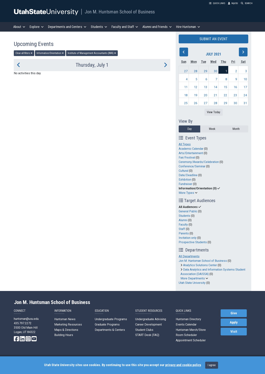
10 (245, 79)
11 (186, 87)
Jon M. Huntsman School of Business (120, 12)
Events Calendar (186, 324)
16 (235, 87)
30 (215, 71)
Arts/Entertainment (191, 153)
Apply (234, 322)
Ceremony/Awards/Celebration (199, 162)
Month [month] (236, 129)
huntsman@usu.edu (26, 319)
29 (205, 71)
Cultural (183, 170)
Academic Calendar (191, 148)
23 (235, 95)
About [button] (19, 27)
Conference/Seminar (192, 166)
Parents (184, 233)
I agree (212, 365)
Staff (182, 229)
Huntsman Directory (188, 319)
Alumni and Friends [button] (157, 27)
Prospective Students (193, 242)
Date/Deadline (188, 175)
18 (186, 95)
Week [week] (212, 129)
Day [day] (189, 129)
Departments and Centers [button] (67, 27)
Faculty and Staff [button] (125, 27)
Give (234, 313)
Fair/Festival (187, 157)
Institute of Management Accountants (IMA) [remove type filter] (92, 53)
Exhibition (185, 179)
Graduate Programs (107, 324)
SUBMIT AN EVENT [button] (213, 39)
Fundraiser (185, 184)
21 (215, 95)
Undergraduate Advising (150, 319)
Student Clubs (144, 330)
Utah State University (192, 283)
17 (245, 87)
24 (245, 95)
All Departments (189, 256)
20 (205, 95)
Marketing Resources (68, 324)
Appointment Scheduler (191, 340)
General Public (188, 211)
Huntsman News (64, 319)
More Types (186, 193)
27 (186, 71)
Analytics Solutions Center (200, 265)
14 (215, 87)
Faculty (183, 224)
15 (225, 87)
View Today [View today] (213, 112)
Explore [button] (37, 27)
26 (195, 103)
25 (186, 103)
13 (205, 87)
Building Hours (63, 335)
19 (195, 95)
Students (184, 215)
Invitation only (188, 238)
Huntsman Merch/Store (191, 330)
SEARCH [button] (246, 3)
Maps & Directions (66, 330)
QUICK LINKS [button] (217, 3)
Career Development (148, 324)
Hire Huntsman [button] (188, 27)
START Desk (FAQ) (147, 335)
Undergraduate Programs (111, 319)
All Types (185, 144)
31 (245, 103)
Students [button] (99, 27)
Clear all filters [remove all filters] (24, 53)
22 (225, 95)
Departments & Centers (110, 330)
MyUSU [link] (233, 3)
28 (195, 71)
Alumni (183, 220)
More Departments (193, 278)
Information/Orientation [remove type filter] (50, 53)
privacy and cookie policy (183, 365)
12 (195, 87)
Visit (233, 332)
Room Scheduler (186, 335)
